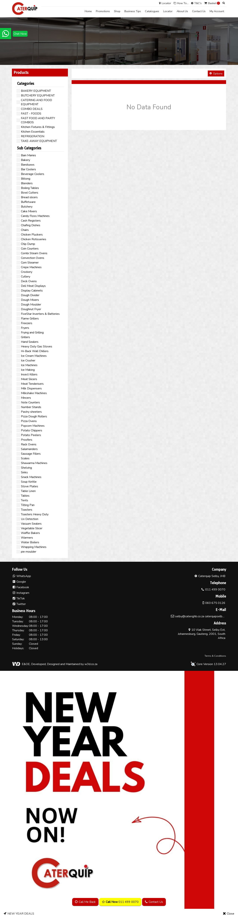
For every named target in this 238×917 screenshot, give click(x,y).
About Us (182, 11)
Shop (117, 11)
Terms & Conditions (215, 654)
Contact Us (199, 11)
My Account (217, 11)
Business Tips (132, 11)
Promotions (103, 11)
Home (88, 11)
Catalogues (152, 11)
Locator (168, 11)
